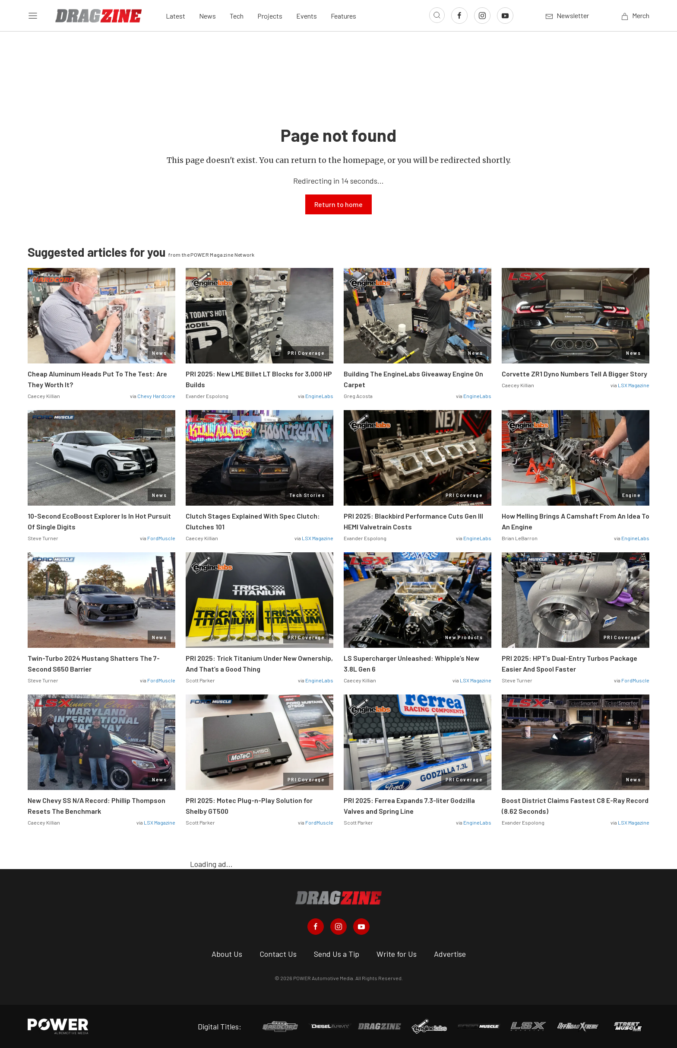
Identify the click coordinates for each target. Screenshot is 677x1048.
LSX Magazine (633, 385)
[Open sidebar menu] (33, 15)
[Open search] (437, 15)
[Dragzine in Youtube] (361, 926)
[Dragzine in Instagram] (338, 926)
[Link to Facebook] (459, 15)
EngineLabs (319, 396)
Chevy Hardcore (156, 396)
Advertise (450, 954)
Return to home (338, 204)
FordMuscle (161, 538)
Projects (269, 16)
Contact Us (278, 954)
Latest (175, 16)
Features (343, 16)
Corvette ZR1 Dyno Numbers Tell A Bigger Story (574, 374)
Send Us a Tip (336, 954)
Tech (237, 16)
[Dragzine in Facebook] (315, 926)
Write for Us (396, 954)
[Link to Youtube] (505, 15)
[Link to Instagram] (482, 15)
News (207, 16)
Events (306, 16)
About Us (227, 954)
